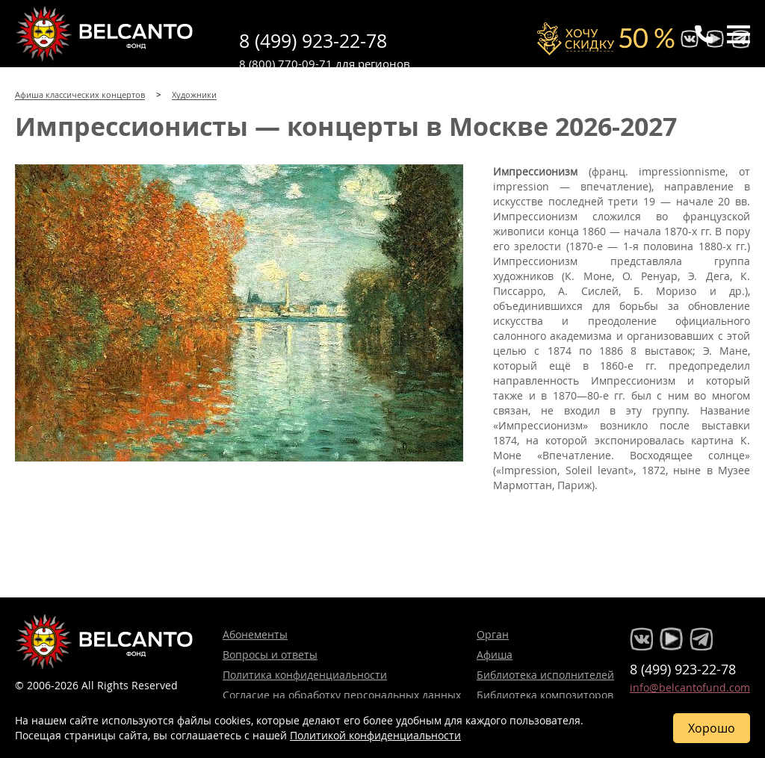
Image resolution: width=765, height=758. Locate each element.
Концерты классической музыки (104, 33)
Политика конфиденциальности (305, 675)
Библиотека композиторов (545, 695)
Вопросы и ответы (270, 654)
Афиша (494, 654)
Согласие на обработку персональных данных (342, 695)
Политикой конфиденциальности (375, 735)
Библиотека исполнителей (545, 675)
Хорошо (711, 728)
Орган (493, 634)
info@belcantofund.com (690, 687)
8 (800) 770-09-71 (285, 63)
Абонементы (255, 634)
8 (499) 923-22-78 (313, 40)
